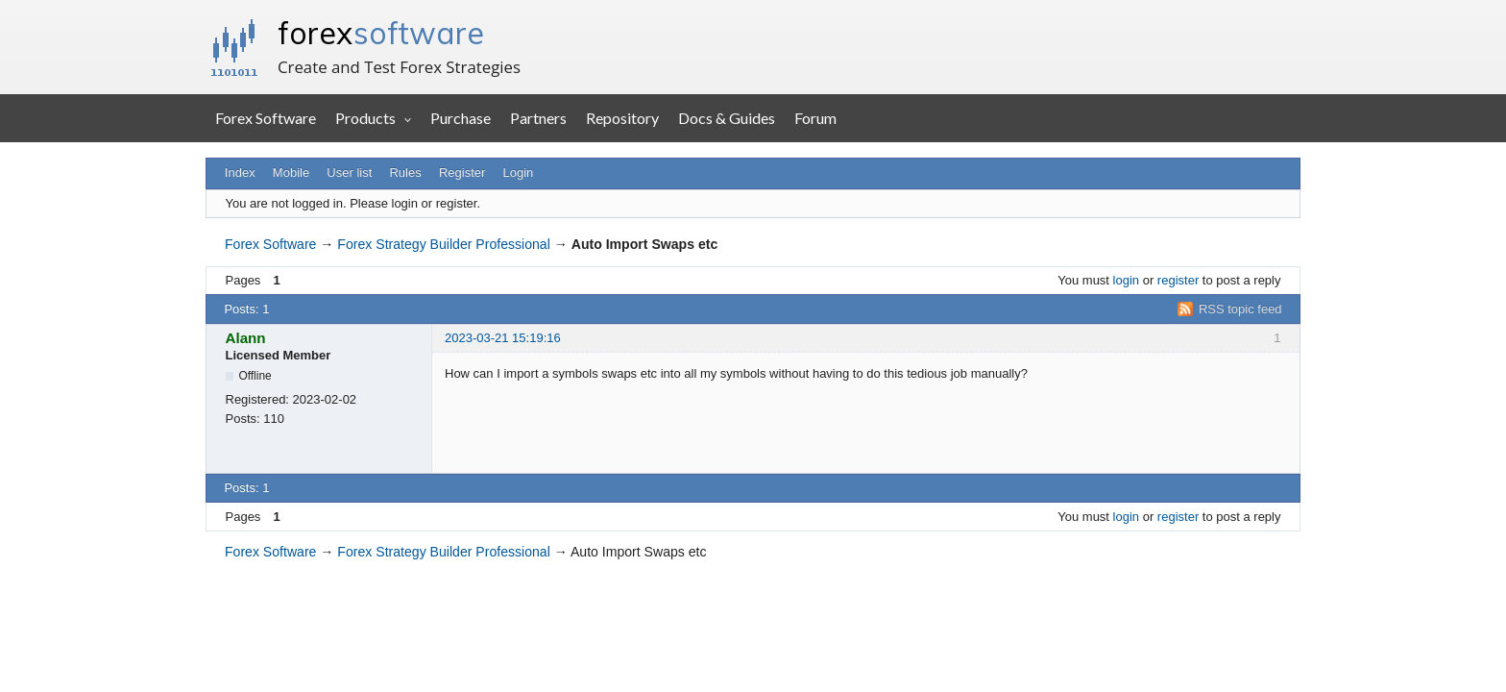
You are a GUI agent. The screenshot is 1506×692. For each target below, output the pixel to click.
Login (518, 172)
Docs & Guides (726, 118)
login (1126, 280)
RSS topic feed (1240, 309)
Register (462, 172)
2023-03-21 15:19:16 (503, 338)
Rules (405, 172)
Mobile (291, 172)
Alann (246, 338)
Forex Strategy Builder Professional (443, 244)
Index (240, 172)
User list (349, 172)
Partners (538, 118)
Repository (622, 118)
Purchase (460, 118)
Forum (815, 118)
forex (381, 32)
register (1178, 280)
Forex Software (265, 118)
